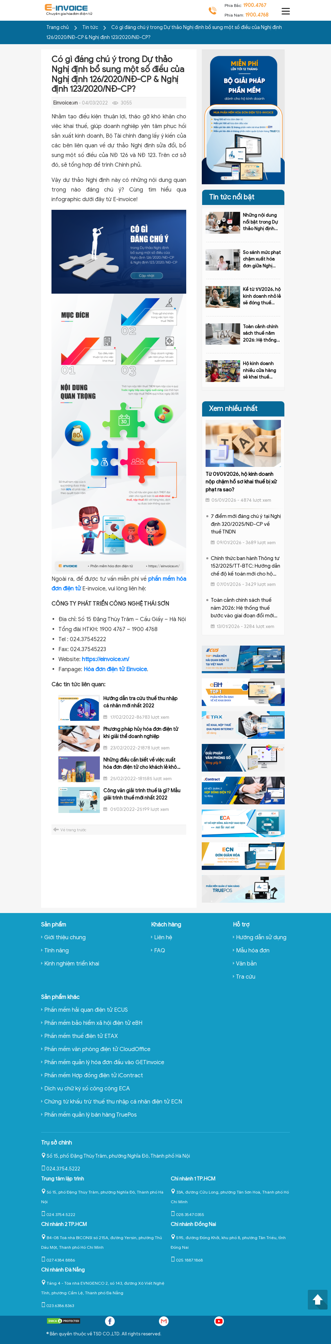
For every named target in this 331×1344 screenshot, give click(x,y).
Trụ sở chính (56, 1142)
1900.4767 (254, 5)
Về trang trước (73, 829)
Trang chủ (57, 27)
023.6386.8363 (57, 1305)
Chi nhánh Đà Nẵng (63, 1270)
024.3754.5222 (60, 1169)
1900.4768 (256, 15)
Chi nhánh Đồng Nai (193, 1224)
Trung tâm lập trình (62, 1179)
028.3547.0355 (187, 1214)
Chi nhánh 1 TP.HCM (193, 1179)
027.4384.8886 (58, 1260)
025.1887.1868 (187, 1260)
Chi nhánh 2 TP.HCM (64, 1224)
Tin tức (90, 27)
